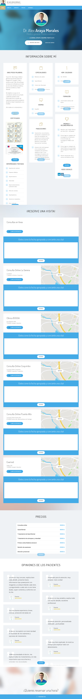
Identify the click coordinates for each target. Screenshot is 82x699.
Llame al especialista (14, 231)
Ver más (15, 159)
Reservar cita (41, 696)
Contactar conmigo (49, 42)
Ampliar (60, 274)
